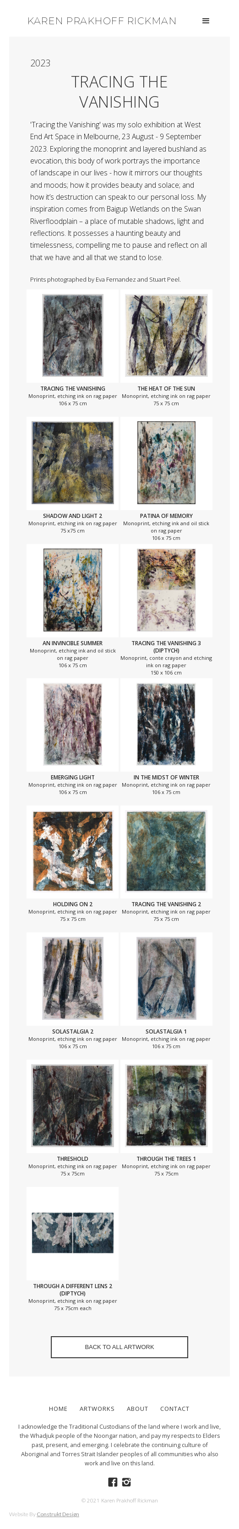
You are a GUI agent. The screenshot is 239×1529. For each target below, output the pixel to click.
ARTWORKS (97, 1408)
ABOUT (137, 1408)
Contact (175, 1408)
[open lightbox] (72, 335)
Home (58, 1408)
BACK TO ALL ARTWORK (119, 1347)
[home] (99, 19)
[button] (206, 21)
